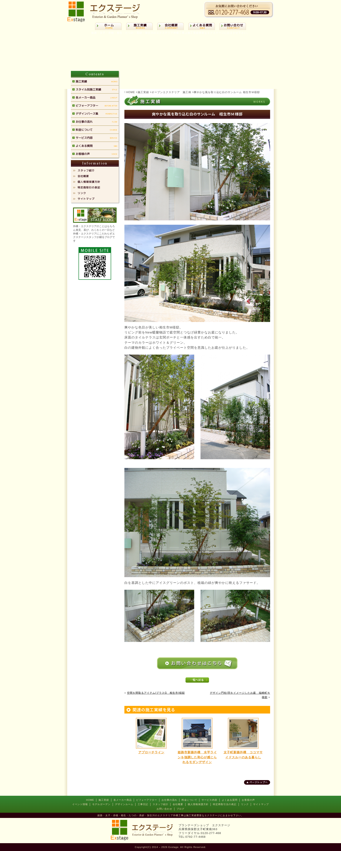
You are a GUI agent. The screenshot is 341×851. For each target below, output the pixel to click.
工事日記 (143, 804)
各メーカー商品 (123, 800)
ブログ (180, 808)
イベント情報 (80, 804)
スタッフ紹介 (160, 804)
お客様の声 (248, 800)
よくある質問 (229, 800)
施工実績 (104, 800)
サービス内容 (209, 800)
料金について (189, 800)
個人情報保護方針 (198, 804)
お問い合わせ (164, 808)
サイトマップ (261, 804)
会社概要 (178, 804)
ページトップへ (258, 782)
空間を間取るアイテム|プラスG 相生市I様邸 (156, 692)
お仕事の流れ (169, 800)
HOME (90, 800)
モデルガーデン (101, 804)
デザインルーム (124, 804)
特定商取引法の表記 (224, 804)
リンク (245, 804)
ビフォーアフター (146, 800)
